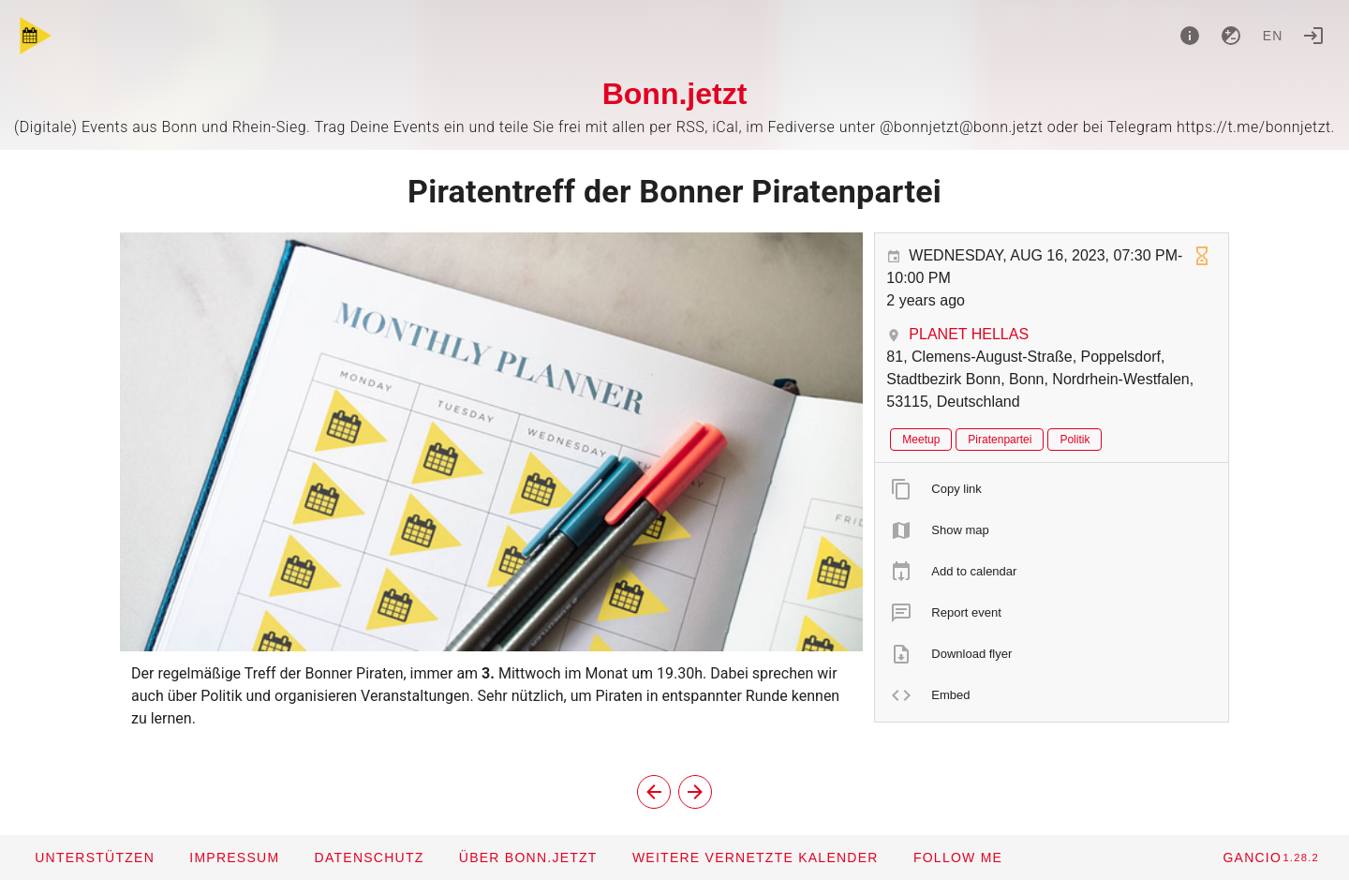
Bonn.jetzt (675, 94)
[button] (755, 857)
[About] (1189, 35)
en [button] (1273, 35)
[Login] (1313, 35)
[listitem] (1051, 489)
